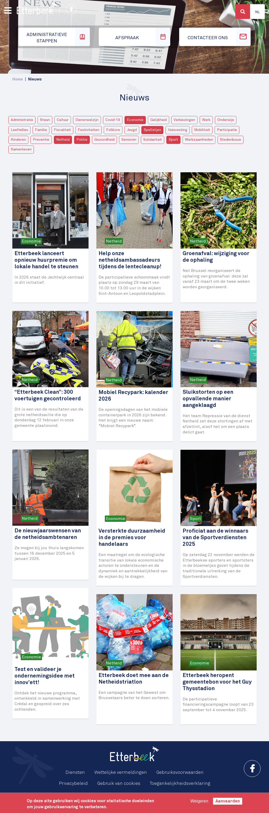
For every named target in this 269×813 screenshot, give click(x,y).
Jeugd (132, 130)
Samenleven (21, 149)
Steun (45, 120)
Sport (173, 140)
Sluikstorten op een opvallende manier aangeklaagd (208, 399)
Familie (41, 130)
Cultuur (63, 120)
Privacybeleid (73, 783)
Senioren (128, 140)
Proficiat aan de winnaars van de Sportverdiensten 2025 (215, 537)
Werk (206, 120)
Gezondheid (104, 140)
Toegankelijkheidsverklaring (180, 783)
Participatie (227, 130)
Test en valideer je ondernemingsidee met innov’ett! (44, 676)
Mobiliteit (202, 130)
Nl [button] (257, 12)
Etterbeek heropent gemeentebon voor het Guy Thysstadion (217, 682)
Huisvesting (177, 130)
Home (17, 79)
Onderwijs (225, 120)
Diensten (75, 772)
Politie (81, 140)
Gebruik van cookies (118, 783)
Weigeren (199, 801)
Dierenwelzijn (87, 120)
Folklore (113, 130)
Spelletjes (152, 130)
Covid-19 (112, 120)
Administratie (22, 120)
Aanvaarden (227, 801)
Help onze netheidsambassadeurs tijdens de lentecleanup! (130, 260)
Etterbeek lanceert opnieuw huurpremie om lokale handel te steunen (46, 260)
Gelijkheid (158, 120)
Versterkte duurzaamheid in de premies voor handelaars (132, 537)
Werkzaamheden (199, 140)
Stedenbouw (230, 140)
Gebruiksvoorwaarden (180, 772)
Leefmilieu (19, 130)
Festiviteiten (88, 130)
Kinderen (18, 140)
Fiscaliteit (62, 130)
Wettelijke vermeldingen (120, 772)
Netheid (63, 140)
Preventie (41, 140)
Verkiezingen (184, 120)
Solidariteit (152, 140)
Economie (135, 120)
